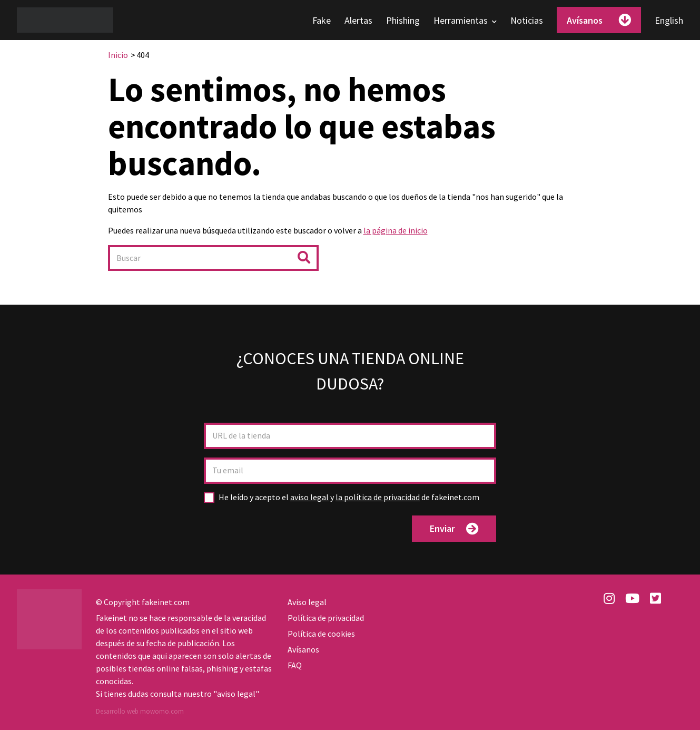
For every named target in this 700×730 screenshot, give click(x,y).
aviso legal (309, 497)
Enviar (454, 528)
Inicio (118, 55)
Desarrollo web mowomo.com (140, 711)
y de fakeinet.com (349, 497)
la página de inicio (395, 230)
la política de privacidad (378, 497)
